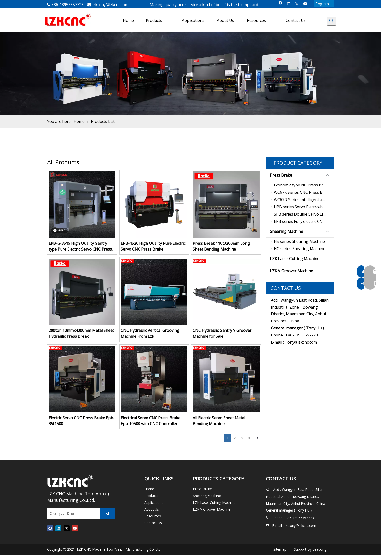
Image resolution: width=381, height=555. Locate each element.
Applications (153, 502)
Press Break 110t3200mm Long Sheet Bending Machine (221, 246)
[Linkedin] (289, 4)
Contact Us (153, 523)
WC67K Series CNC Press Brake (302, 192)
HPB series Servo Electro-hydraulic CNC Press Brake (304, 207)
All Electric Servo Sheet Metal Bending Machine (219, 420)
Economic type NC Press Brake (302, 185)
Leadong (319, 549)
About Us (151, 509)
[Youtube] (305, 4)
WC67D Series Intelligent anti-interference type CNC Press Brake (304, 199)
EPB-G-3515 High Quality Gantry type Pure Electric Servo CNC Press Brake (80, 246)
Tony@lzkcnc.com (301, 342)
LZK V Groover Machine (291, 271)
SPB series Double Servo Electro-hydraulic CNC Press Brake (304, 214)
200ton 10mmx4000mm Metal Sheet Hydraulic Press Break (81, 333)
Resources (152, 516)
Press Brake (281, 175)
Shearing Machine (286, 231)
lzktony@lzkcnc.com (110, 4)
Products (151, 495)
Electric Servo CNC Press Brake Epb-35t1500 (81, 420)
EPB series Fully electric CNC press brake (304, 221)
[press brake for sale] (190, 73)
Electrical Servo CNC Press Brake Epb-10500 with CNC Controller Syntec (150, 421)
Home (149, 489)
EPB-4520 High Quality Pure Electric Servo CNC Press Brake (153, 246)
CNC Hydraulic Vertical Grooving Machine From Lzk (150, 333)
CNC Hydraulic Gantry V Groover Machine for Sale (222, 333)
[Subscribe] (107, 513)
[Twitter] (297, 4)
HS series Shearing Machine (299, 241)
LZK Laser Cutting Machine (294, 258)
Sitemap (279, 549)
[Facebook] (280, 4)
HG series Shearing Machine (299, 248)
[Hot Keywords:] (331, 21)
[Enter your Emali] (72, 513)
